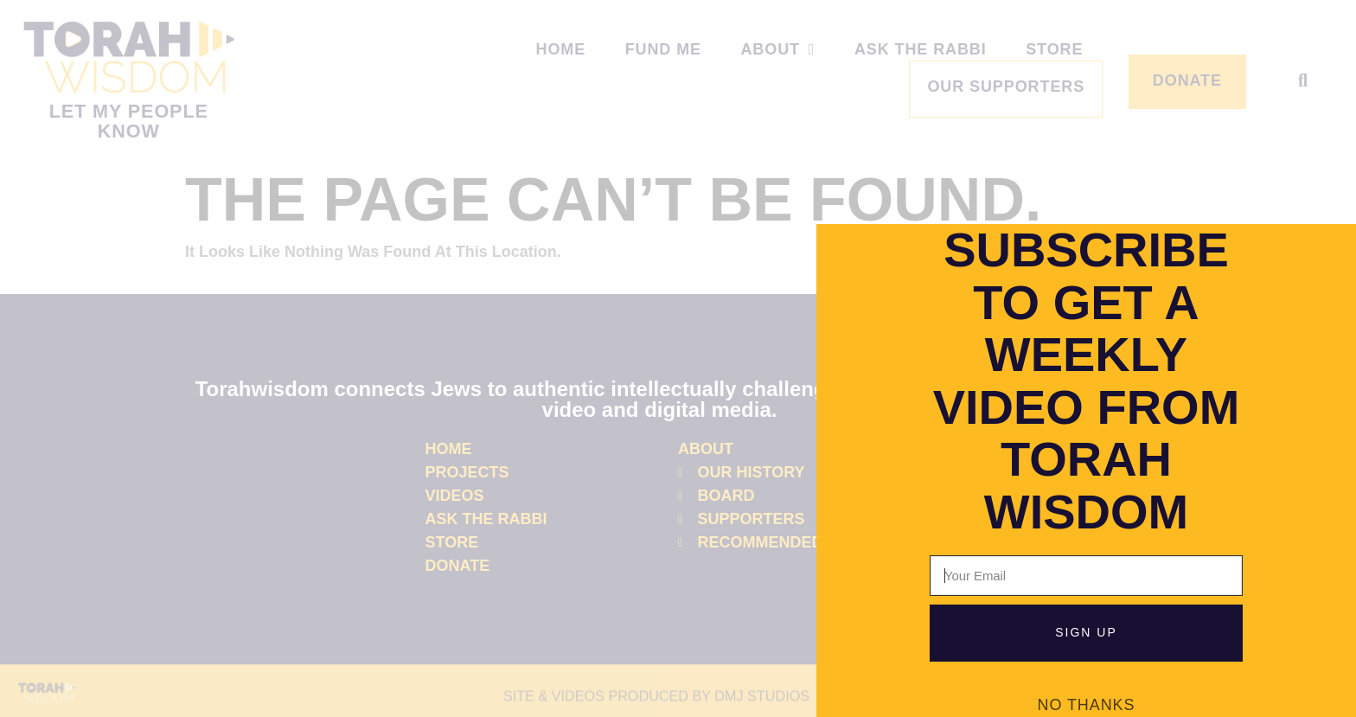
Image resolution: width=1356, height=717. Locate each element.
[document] (678, 358)
